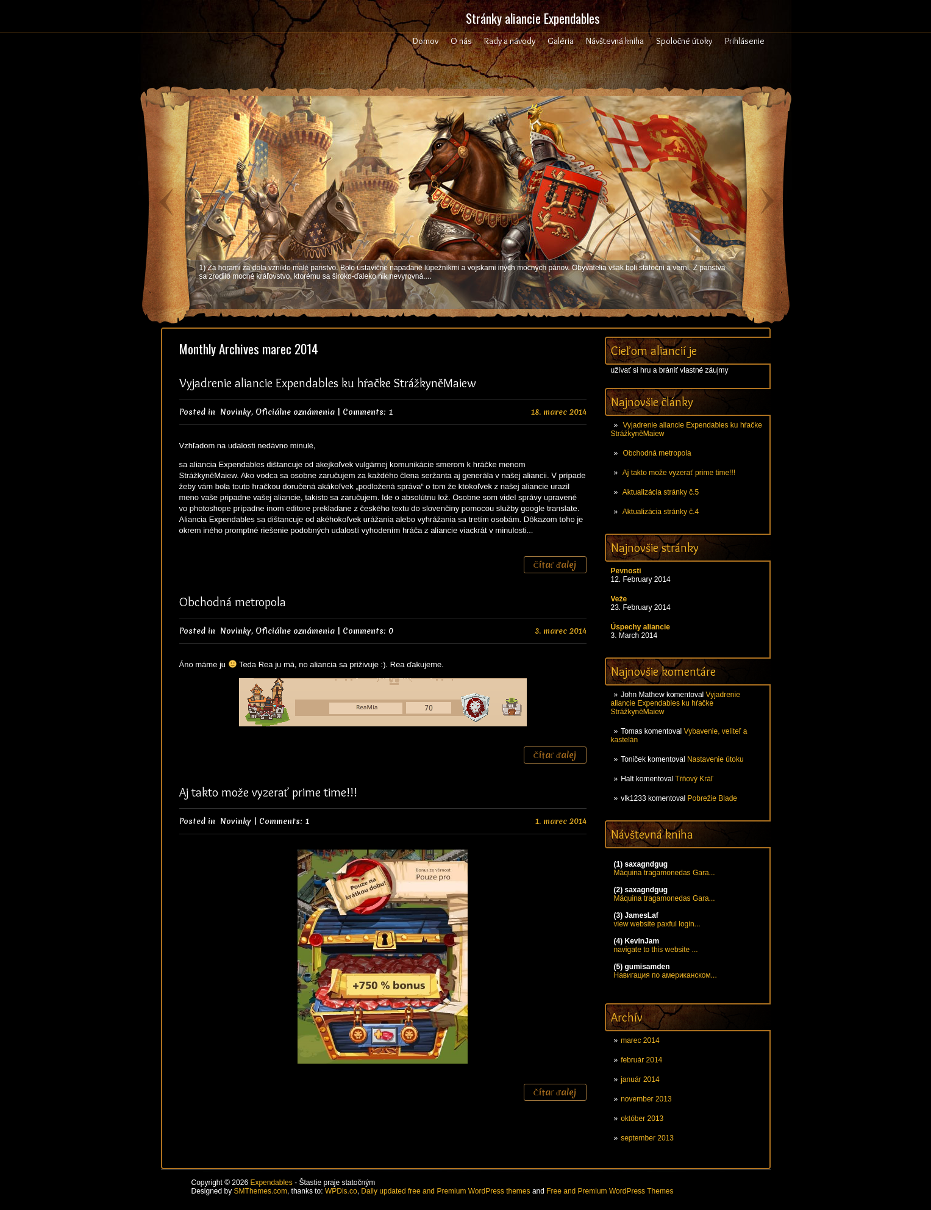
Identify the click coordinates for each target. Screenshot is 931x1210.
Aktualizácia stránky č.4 (660, 511)
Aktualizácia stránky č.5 (660, 492)
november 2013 (646, 1099)
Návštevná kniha (615, 40)
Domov (425, 40)
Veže (619, 599)
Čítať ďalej (555, 564)
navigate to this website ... (656, 949)
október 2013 (642, 1118)
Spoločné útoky (684, 40)
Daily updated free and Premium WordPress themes (445, 1191)
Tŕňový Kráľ (694, 779)
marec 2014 (640, 1040)
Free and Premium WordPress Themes (609, 1191)
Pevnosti (626, 571)
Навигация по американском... (665, 975)
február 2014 (641, 1060)
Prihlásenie (745, 40)
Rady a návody (509, 40)
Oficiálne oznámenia (295, 412)
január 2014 (640, 1079)
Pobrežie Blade (712, 798)
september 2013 (647, 1138)
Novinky (235, 412)
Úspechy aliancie (640, 627)
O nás (461, 40)
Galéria (561, 40)
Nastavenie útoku (715, 759)
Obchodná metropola (657, 453)
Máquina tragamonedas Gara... (664, 872)
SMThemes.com (260, 1191)
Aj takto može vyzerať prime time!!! (678, 472)
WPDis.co (341, 1191)
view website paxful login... (657, 924)
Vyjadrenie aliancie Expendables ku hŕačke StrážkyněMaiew (675, 703)
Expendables (271, 1182)
